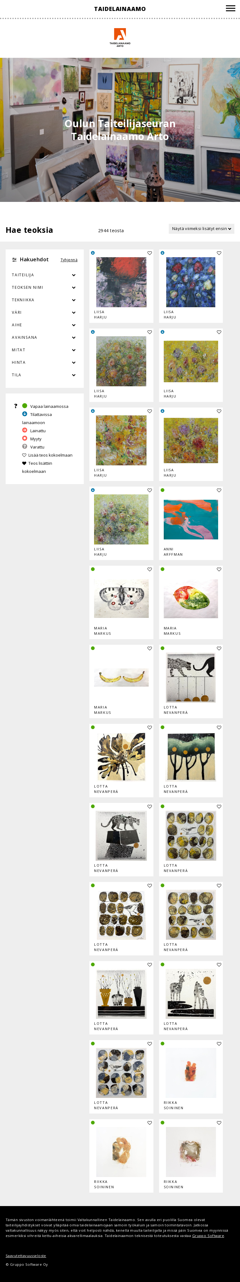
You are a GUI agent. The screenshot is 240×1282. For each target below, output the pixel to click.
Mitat (19, 350)
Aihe (17, 325)
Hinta (19, 362)
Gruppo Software (208, 1235)
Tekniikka (23, 300)
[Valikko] (230, 9)
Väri (45, 312)
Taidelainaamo (120, 9)
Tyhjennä (69, 260)
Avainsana (25, 337)
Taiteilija (23, 275)
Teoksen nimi (27, 287)
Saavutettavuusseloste (26, 1255)
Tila (17, 375)
